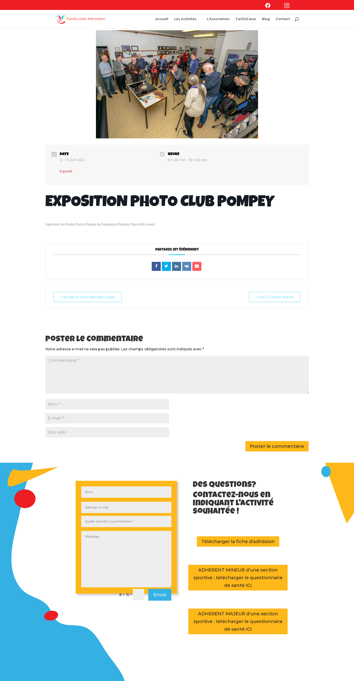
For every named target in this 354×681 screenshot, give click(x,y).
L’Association (218, 19)
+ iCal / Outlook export (275, 297)
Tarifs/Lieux (245, 19)
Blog (266, 19)
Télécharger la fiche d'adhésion (238, 541)
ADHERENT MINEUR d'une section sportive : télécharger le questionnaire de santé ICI (238, 577)
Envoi (160, 594)
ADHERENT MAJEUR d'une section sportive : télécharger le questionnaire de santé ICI (238, 621)
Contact (283, 19)
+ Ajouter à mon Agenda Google (87, 297)
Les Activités (185, 19)
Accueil (161, 19)
